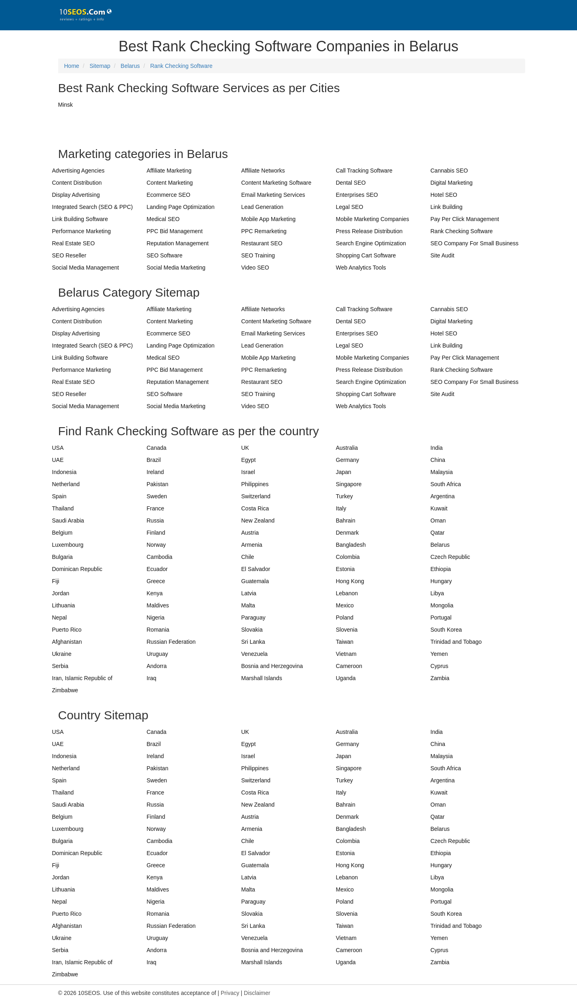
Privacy (230, 993)
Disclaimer (257, 993)
